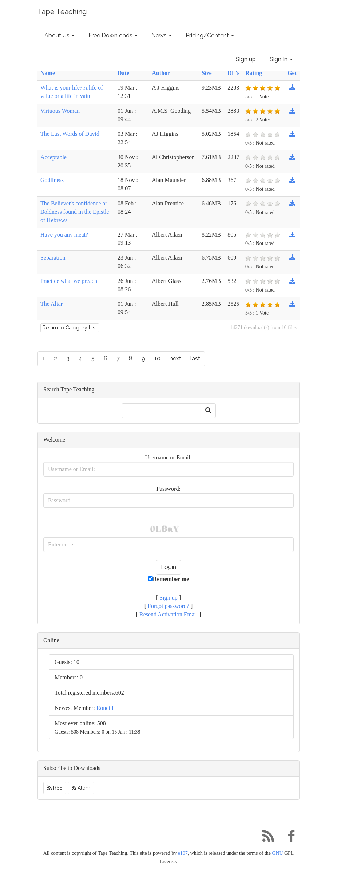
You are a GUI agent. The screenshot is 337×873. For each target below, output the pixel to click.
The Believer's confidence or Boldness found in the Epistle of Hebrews (74, 211)
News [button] (161, 35)
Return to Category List (70, 328)
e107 (183, 853)
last (195, 358)
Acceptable (53, 157)
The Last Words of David (69, 134)
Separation (52, 257)
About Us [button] (59, 35)
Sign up (246, 59)
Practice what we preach (68, 281)
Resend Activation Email (168, 614)
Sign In (281, 59)
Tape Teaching (62, 11)
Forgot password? (168, 606)
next (175, 358)
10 (157, 358)
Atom (81, 788)
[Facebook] (289, 838)
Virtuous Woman (60, 111)
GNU (277, 853)
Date (123, 73)
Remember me (168, 579)
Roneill (105, 708)
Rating (253, 73)
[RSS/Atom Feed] (265, 838)
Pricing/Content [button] (210, 35)
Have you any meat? (64, 235)
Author (161, 73)
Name (47, 73)
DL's (233, 73)
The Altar (51, 304)
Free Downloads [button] (113, 35)
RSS (54, 788)
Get (292, 73)
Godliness (52, 180)
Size (207, 73)
